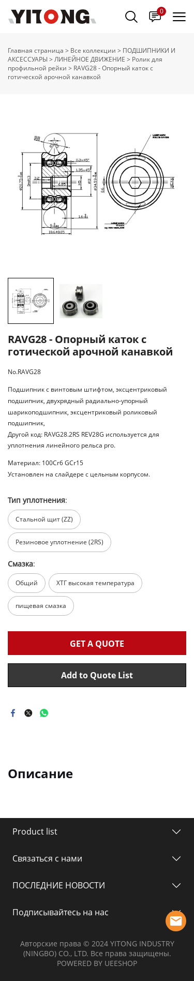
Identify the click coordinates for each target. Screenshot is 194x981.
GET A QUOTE (97, 643)
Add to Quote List (97, 675)
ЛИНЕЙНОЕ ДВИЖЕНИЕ (89, 59)
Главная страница (36, 50)
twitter (28, 713)
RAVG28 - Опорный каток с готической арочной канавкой (80, 72)
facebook (13, 713)
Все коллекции (93, 50)
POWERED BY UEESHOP (97, 963)
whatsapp (44, 713)
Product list (34, 831)
